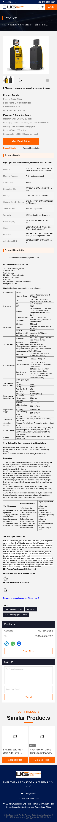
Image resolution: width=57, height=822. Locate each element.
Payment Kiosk (25, 25)
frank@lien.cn (9, 2)
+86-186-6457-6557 (45, 2)
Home (4, 25)
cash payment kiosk (13, 609)
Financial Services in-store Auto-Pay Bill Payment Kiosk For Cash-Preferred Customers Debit (13, 752)
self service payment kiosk (16, 614)
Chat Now (28, 651)
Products (13, 25)
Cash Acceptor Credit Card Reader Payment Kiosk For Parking (41, 752)
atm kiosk (31, 609)
